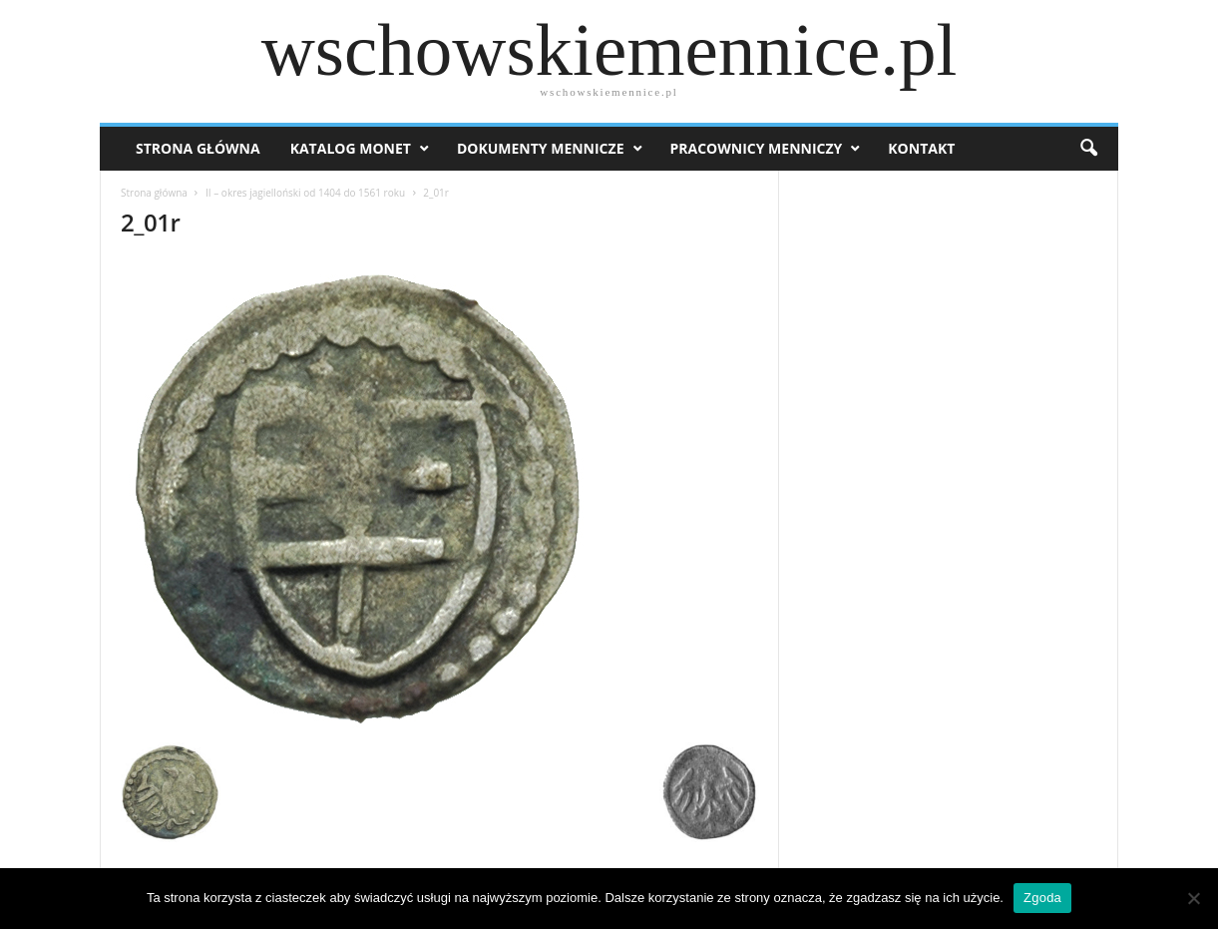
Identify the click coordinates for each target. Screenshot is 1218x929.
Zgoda (1042, 897)
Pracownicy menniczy (756, 148)
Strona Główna (198, 148)
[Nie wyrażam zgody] (1193, 898)
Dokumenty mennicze (540, 148)
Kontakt (921, 148)
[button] (1088, 149)
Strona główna (154, 193)
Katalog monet (350, 148)
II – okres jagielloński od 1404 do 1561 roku (305, 193)
